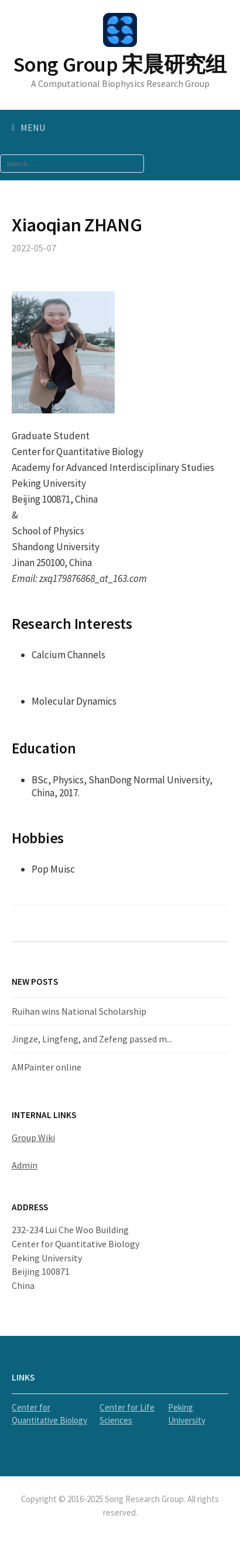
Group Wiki (33, 1137)
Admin (24, 1165)
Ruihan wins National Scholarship (79, 1011)
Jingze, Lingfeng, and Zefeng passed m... (92, 1039)
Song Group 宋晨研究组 (119, 64)
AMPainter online (46, 1067)
